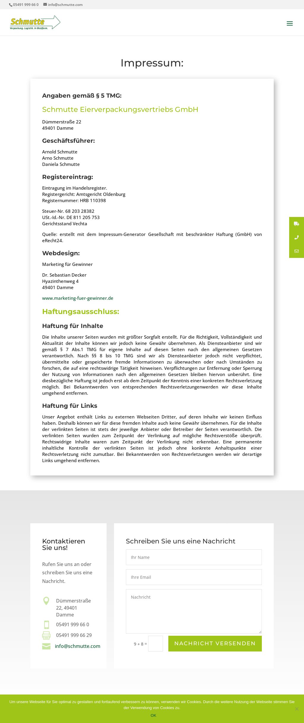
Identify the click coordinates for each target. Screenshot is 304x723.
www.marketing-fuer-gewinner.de (77, 298)
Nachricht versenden (215, 644)
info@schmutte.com (77, 646)
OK (153, 715)
